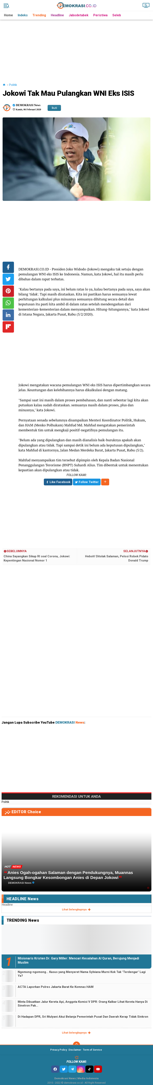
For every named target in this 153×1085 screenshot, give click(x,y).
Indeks (23, 15)
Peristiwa (100, 15)
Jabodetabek (78, 15)
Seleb (116, 15)
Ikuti (54, 108)
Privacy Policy (58, 1049)
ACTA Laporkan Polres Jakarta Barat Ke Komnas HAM (55, 987)
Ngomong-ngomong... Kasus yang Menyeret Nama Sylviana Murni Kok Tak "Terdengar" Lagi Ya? (82, 974)
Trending (39, 15)
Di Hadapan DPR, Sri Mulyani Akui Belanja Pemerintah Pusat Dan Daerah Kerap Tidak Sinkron (83, 1016)
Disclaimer (75, 1049)
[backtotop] (76, 1045)
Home (8, 15)
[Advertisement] (77, 47)
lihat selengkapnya (76, 910)
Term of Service (92, 1049)
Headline (57, 15)
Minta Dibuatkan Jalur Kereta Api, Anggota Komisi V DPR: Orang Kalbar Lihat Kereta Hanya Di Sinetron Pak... (83, 1004)
